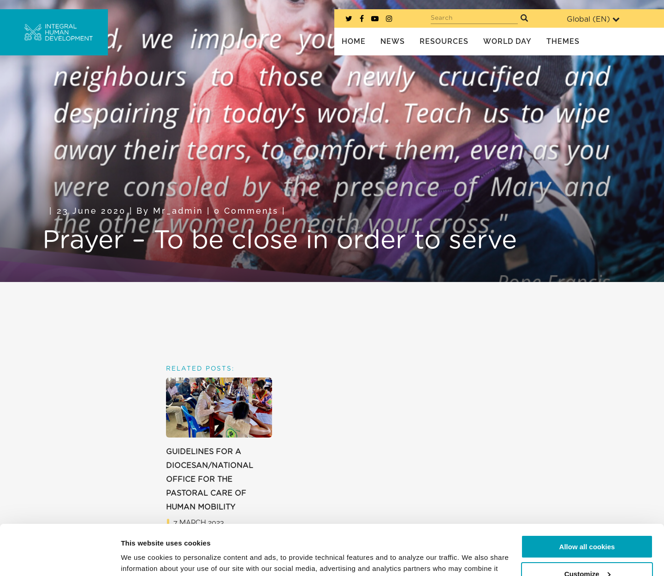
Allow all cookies (587, 500)
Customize (587, 526)
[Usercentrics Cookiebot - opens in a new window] (59, 558)
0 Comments (246, 211)
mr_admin (178, 211)
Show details (142, 558)
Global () (593, 19)
